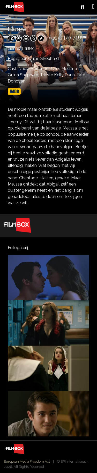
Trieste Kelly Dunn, (58, 74)
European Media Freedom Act (27, 461)
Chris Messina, (64, 68)
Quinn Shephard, (24, 74)
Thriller (27, 48)
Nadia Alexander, (34, 68)
